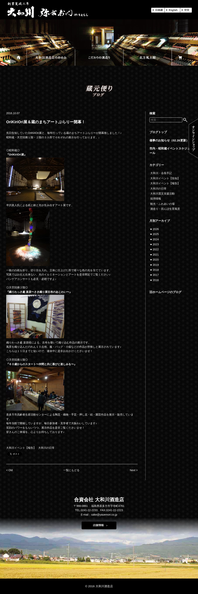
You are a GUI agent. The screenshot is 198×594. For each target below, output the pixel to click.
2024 (156, 239)
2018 (156, 269)
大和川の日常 (46, 447)
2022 (156, 249)
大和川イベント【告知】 (165, 178)
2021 (156, 254)
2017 (156, 274)
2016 (156, 280)
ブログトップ (158, 132)
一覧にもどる (71, 470)
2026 (156, 229)
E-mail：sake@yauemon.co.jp (99, 514)
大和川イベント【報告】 (21, 447)
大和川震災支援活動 (162, 193)
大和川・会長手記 (161, 173)
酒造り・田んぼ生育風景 (165, 208)
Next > (134, 470)
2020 (156, 259)
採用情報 (155, 198)
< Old (9, 470)
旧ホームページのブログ (165, 292)
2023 (156, 244)
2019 (156, 264)
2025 (156, 234)
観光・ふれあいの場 (162, 203)
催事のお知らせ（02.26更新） (169, 140)
